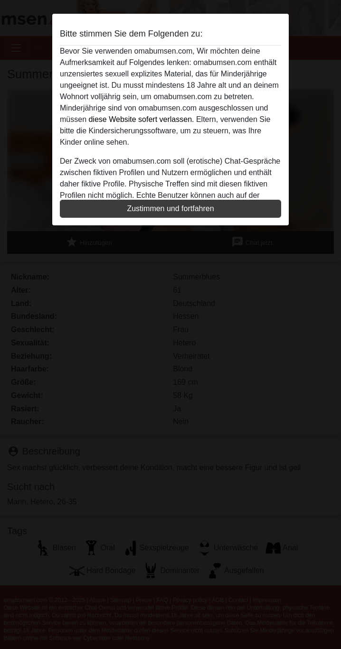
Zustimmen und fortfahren (170, 208)
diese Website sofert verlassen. (141, 119)
